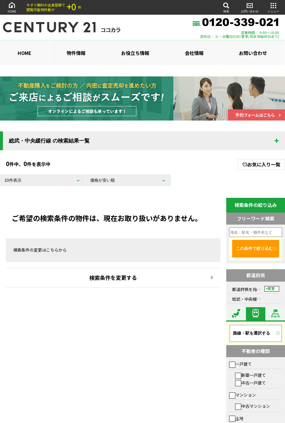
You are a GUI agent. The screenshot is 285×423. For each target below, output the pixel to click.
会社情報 (194, 52)
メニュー (273, 7)
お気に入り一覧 (261, 164)
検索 (226, 7)
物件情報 (76, 52)
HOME (12, 7)
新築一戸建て (250, 375)
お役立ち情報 (135, 52)
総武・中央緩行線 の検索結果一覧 (49, 141)
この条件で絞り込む (254, 248)
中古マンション (252, 406)
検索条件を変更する (113, 277)
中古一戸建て (250, 383)
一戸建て (240, 364)
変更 (271, 289)
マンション (242, 395)
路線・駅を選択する (251, 333)
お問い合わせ (249, 7)
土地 (236, 418)
